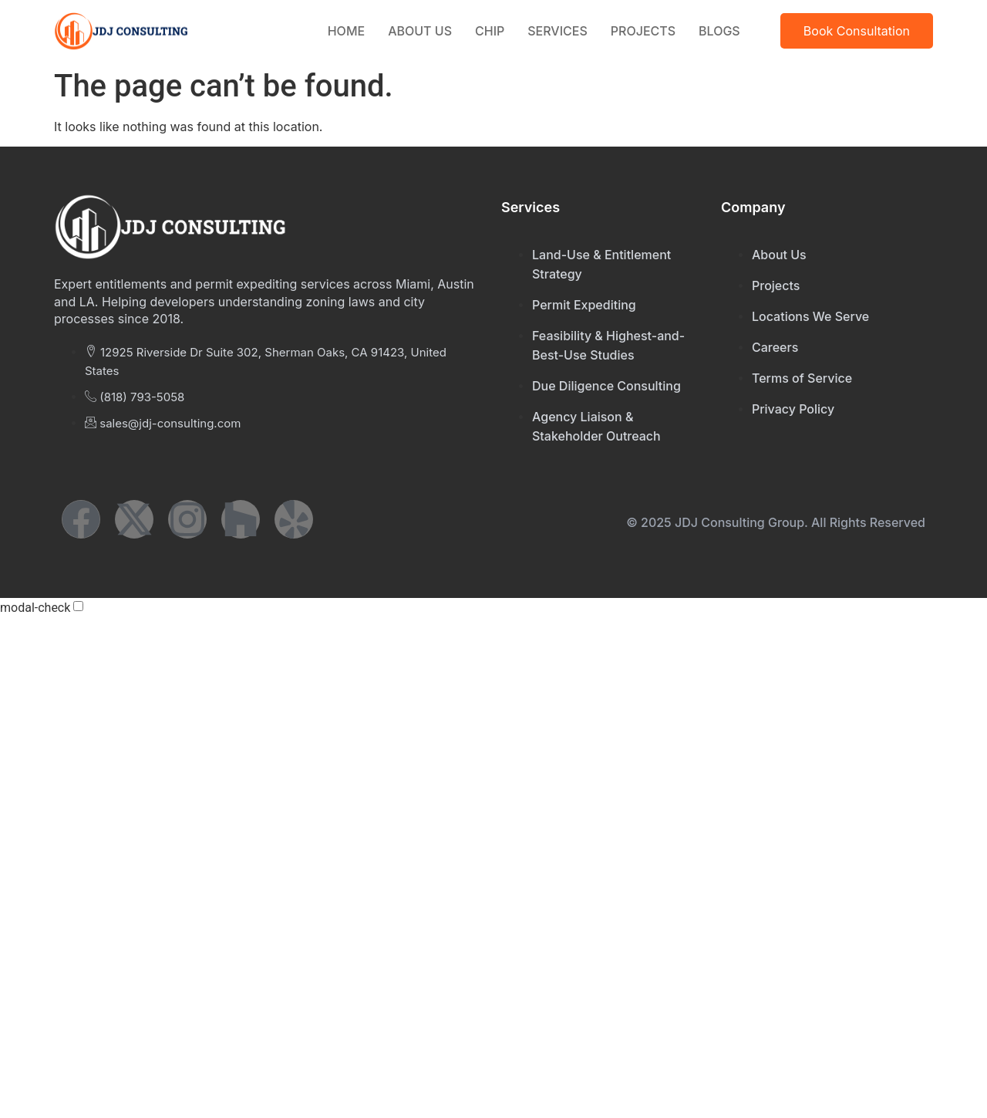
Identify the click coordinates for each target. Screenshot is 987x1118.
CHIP (489, 31)
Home (346, 31)
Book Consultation (856, 31)
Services (557, 31)
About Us (420, 31)
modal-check (35, 608)
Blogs (719, 31)
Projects (643, 31)
